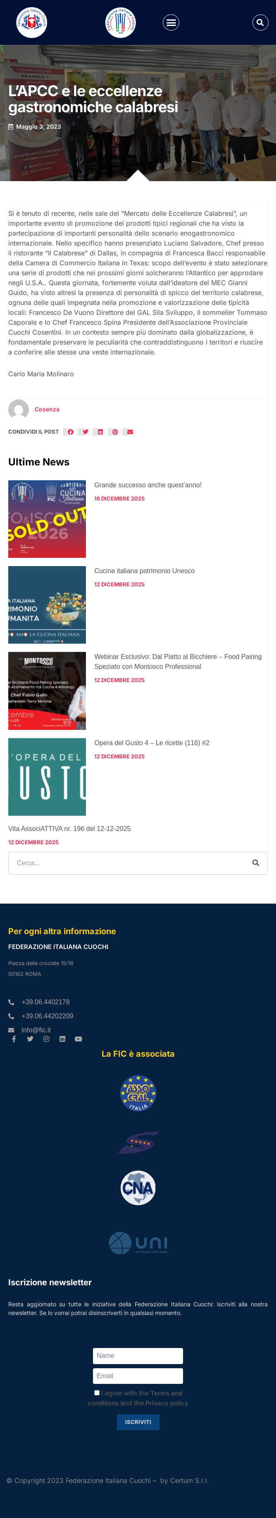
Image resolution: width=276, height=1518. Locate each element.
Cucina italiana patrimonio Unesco (144, 570)
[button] (171, 22)
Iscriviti (138, 1422)
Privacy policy (166, 1403)
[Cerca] (255, 863)
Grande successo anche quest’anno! (148, 485)
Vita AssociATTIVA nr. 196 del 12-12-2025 (69, 828)
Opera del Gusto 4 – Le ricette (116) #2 (151, 742)
